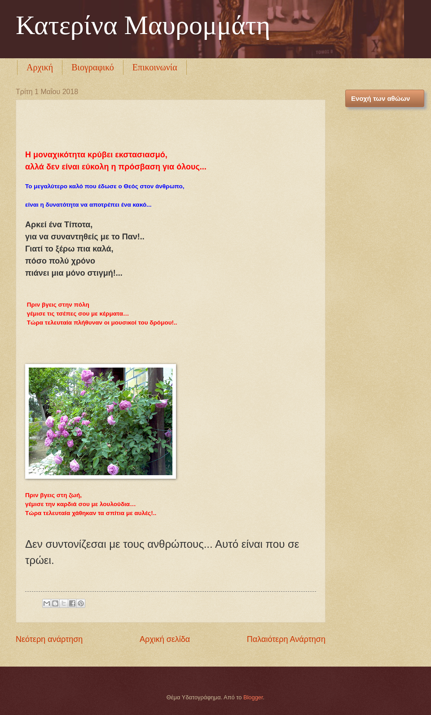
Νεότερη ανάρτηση (49, 639)
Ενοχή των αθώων (380, 98)
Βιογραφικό (92, 67)
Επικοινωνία (154, 67)
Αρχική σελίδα (165, 639)
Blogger (253, 697)
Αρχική (39, 67)
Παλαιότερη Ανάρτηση (286, 639)
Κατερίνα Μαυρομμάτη (143, 25)
